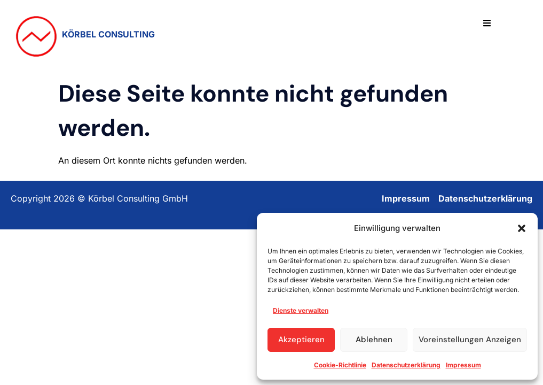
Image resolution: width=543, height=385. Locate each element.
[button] (521, 228)
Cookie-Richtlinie (340, 365)
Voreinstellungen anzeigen (470, 339)
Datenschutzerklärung (406, 365)
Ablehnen (374, 339)
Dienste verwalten (300, 310)
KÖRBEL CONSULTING (108, 34)
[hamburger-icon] (487, 24)
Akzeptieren (301, 339)
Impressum (463, 365)
